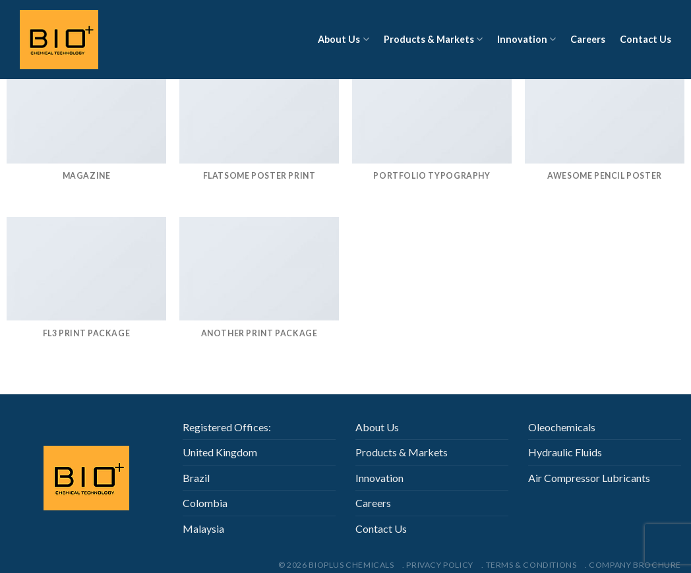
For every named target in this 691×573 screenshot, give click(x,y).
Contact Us (645, 39)
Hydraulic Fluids (565, 452)
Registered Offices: (227, 427)
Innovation (526, 39)
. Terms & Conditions (528, 565)
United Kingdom (220, 452)
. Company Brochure (633, 565)
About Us (343, 39)
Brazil (196, 477)
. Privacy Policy (437, 565)
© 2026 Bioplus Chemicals (336, 565)
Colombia (205, 503)
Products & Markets (433, 39)
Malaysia (203, 528)
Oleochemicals (561, 427)
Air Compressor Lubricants (589, 477)
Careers (587, 39)
